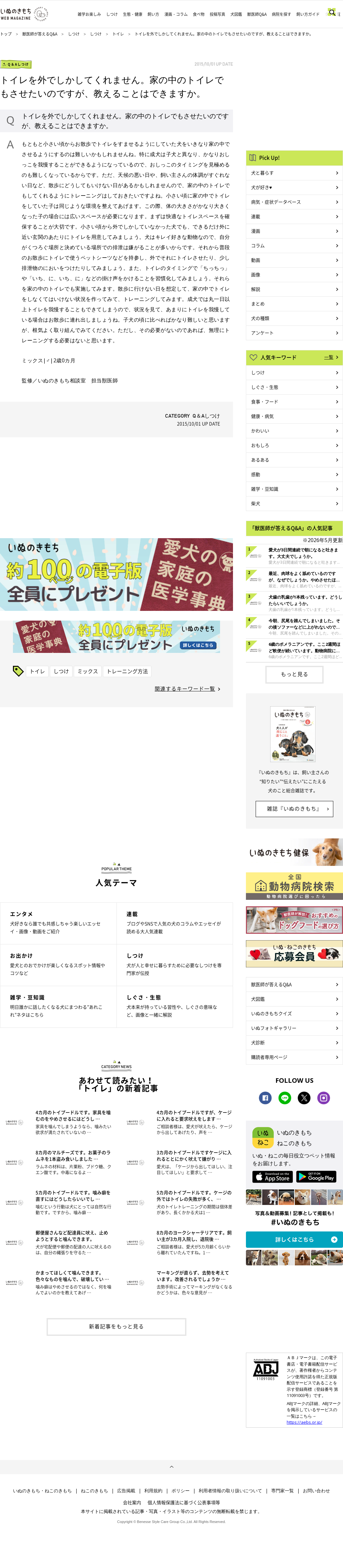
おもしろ (260, 445)
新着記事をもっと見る (116, 1326)
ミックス (87, 671)
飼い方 (153, 14)
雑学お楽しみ (89, 14)
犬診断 (258, 1042)
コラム (258, 245)
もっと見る (294, 674)
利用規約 (153, 1490)
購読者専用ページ (269, 1057)
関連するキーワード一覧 (185, 688)
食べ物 (199, 14)
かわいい (260, 430)
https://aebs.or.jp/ (304, 1422)
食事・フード (264, 401)
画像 (255, 274)
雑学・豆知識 (264, 488)
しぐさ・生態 (264, 387)
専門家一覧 (282, 1490)
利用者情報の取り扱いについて (230, 1490)
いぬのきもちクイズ (271, 1013)
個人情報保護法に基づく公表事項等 (184, 1502)
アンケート (262, 332)
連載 (255, 216)
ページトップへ (171, 1467)
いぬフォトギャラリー (273, 1028)
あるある (260, 459)
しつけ (112, 14)
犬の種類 (260, 318)
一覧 (328, 357)
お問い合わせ (316, 1490)
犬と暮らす (262, 172)
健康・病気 (262, 416)
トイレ (118, 34)
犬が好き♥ (261, 187)
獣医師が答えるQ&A (39, 34)
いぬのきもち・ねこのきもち (42, 1490)
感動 (255, 474)
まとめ (258, 303)
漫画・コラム (176, 14)
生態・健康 (132, 14)
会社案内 (132, 1502)
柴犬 (255, 503)
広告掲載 (126, 1490)
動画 (255, 260)
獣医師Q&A (257, 14)
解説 (255, 289)
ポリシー (181, 1490)
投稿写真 (217, 14)
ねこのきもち (94, 1490)
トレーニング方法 (127, 671)
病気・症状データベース (276, 201)
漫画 (255, 231)
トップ (6, 34)
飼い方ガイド (308, 14)
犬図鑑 (236, 14)
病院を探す (281, 14)
